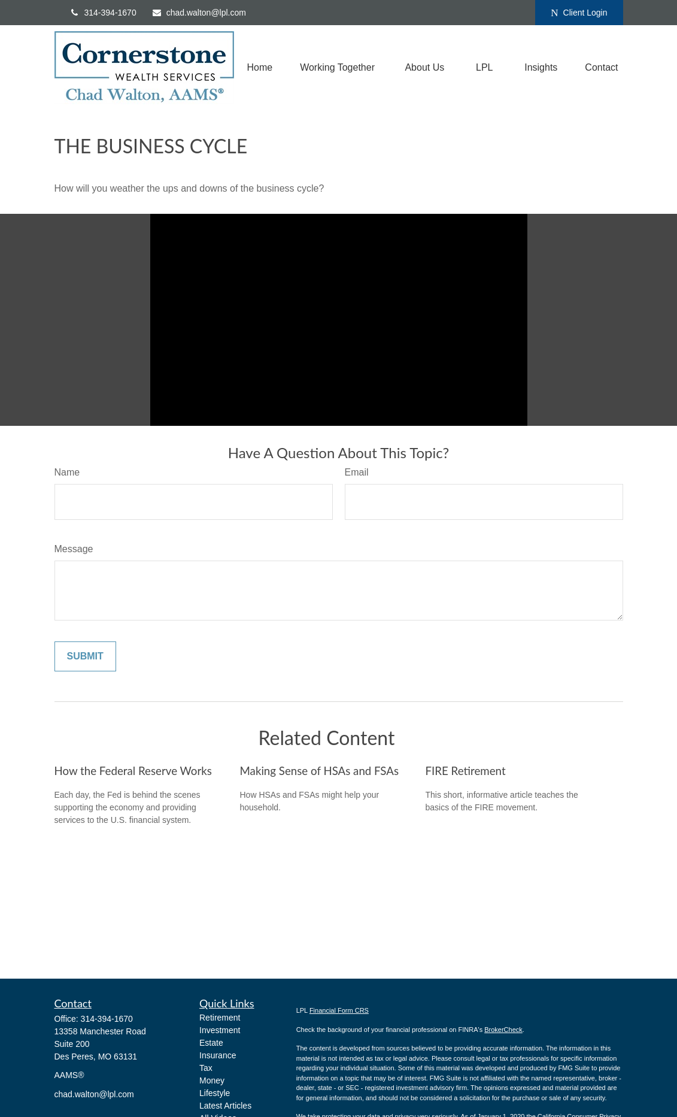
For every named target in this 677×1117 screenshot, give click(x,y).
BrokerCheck (503, 1029)
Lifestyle (214, 1093)
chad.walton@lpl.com (198, 12)
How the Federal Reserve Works (133, 770)
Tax (205, 1068)
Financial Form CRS (339, 1010)
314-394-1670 (102, 12)
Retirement (219, 1017)
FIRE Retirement (466, 770)
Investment (219, 1030)
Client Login (579, 13)
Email (357, 472)
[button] (259, 67)
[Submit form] (85, 656)
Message (73, 549)
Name (67, 472)
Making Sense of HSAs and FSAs (319, 770)
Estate (211, 1043)
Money (211, 1080)
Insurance (217, 1055)
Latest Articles (225, 1105)
